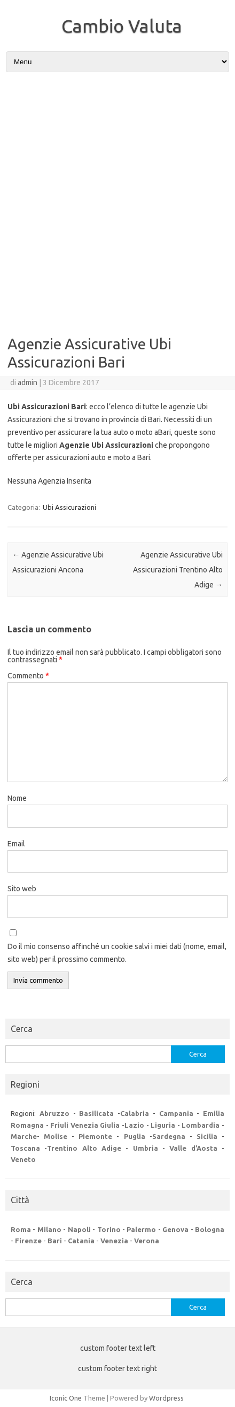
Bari (55, 1240)
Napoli (79, 1229)
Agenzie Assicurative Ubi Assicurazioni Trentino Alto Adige (178, 569)
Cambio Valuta (121, 26)
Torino (109, 1229)
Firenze (28, 1240)
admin (27, 382)
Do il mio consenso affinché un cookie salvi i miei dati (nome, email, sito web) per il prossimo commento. (116, 953)
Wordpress (166, 1398)
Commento (28, 675)
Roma (21, 1229)
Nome (17, 798)
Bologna (209, 1229)
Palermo (141, 1229)
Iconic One (66, 1398)
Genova (175, 1229)
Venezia (114, 1240)
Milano (49, 1229)
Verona (146, 1240)
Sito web (21, 888)
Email (16, 843)
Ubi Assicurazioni (69, 507)
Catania (81, 1240)
